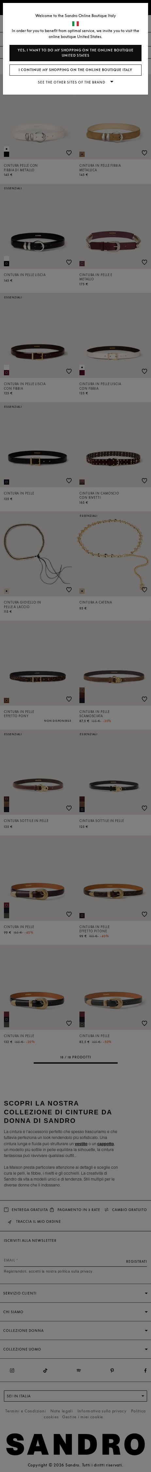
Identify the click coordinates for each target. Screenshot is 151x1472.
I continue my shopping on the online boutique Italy (75, 70)
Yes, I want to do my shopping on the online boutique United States (76, 53)
